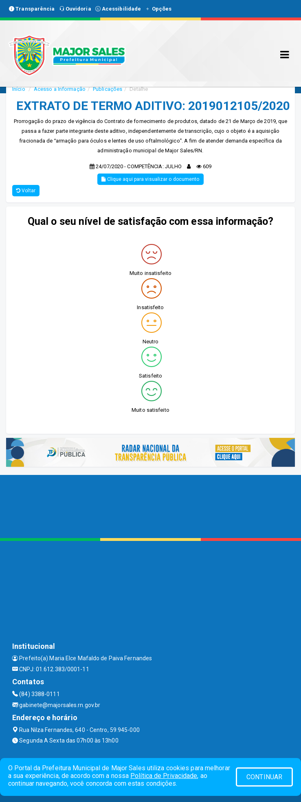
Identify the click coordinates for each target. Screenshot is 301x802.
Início (18, 89)
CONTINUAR (264, 777)
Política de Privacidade (163, 776)
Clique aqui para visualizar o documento (150, 179)
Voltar (25, 190)
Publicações (107, 89)
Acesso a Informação (60, 89)
